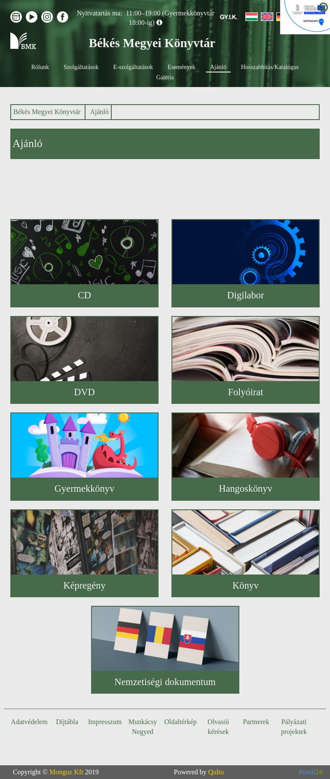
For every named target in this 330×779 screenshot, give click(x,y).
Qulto (216, 772)
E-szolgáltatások (133, 67)
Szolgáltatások (81, 67)
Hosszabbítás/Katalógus (270, 67)
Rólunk (40, 67)
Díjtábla (67, 721)
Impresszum (105, 721)
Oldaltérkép (180, 721)
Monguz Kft (66, 772)
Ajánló (218, 67)
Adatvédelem (29, 721)
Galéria (165, 77)
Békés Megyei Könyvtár (46, 111)
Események (182, 67)
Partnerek (256, 721)
